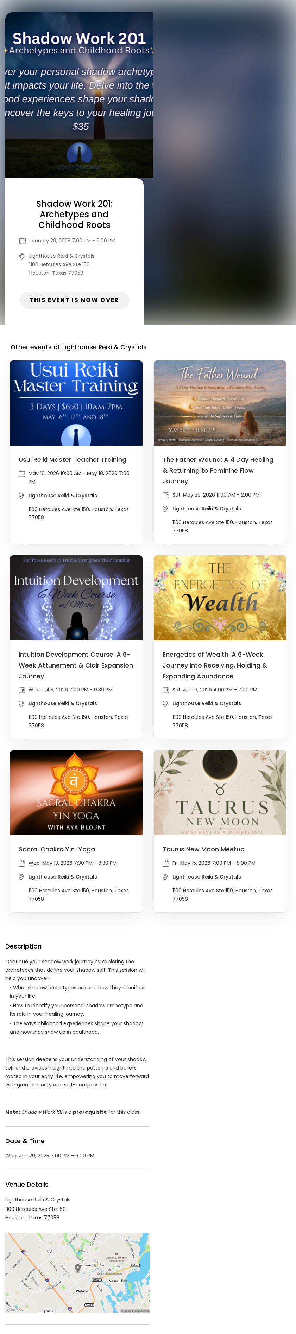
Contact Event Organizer (56, 1280)
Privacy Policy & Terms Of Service (134, 1280)
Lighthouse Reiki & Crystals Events (72, 1216)
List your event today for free (192, 1271)
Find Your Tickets (203, 1280)
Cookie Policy (246, 1280)
